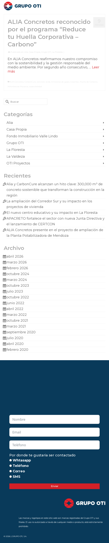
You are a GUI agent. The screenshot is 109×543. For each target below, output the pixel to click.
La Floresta (57, 52)
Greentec (74, 82)
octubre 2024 (18, 274)
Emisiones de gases (60, 82)
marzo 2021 (16, 326)
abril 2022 (15, 309)
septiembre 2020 (21, 332)
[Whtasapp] (10, 460)
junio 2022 (15, 303)
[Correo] (10, 471)
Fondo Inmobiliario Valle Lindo (32, 136)
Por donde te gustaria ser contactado (42, 455)
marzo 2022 (17, 315)
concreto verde (43, 82)
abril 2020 (15, 344)
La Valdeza (16, 156)
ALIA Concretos (17, 82)
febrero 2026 (17, 268)
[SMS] (10, 476)
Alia (26, 52)
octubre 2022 (18, 297)
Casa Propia (34, 52)
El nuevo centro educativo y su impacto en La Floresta (52, 213)
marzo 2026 (17, 262)
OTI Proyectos (18, 163)
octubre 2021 (17, 320)
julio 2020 (15, 338)
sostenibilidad (35, 86)
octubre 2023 (18, 286)
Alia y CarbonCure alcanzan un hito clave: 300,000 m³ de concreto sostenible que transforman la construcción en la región (55, 189)
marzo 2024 (17, 280)
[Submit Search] (6, 101)
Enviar (54, 486)
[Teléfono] (10, 465)
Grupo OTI (46, 52)
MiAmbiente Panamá (18, 86)
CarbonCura (30, 82)
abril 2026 (15, 256)
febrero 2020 (17, 350)
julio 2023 (15, 291)
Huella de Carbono (88, 82)
